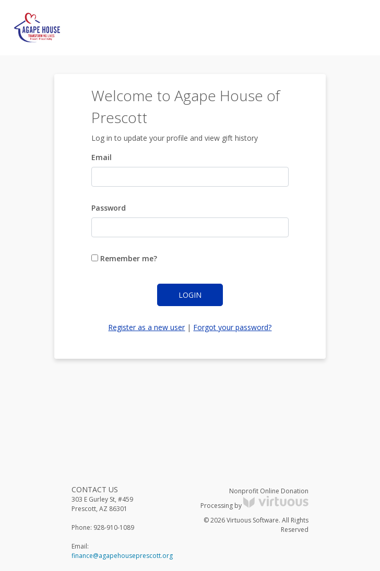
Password (108, 208)
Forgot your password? (232, 327)
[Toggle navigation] (351, 27)
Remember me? (124, 258)
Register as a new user (146, 327)
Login (190, 295)
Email (101, 157)
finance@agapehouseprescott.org (122, 555)
